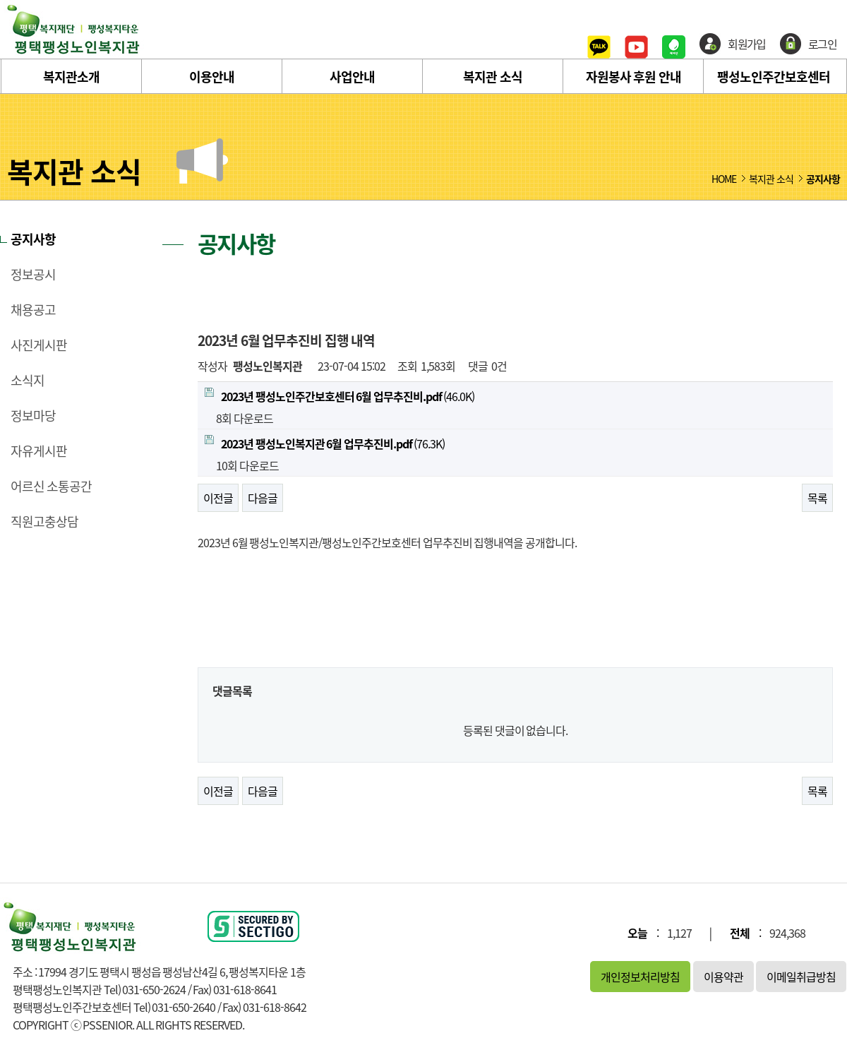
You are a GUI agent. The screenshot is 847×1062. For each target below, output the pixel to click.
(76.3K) (325, 443)
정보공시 (33, 275)
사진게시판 (39, 345)
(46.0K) (339, 396)
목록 (817, 497)
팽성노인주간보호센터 (773, 76)
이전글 (218, 497)
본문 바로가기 (0, 0)
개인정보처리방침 (640, 976)
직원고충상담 (44, 522)
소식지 (27, 381)
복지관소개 (71, 76)
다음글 (262, 497)
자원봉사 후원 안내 (633, 76)
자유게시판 (39, 451)
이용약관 (723, 976)
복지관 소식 (492, 76)
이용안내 (211, 76)
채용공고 (33, 310)
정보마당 (33, 416)
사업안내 (352, 76)
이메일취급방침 (801, 976)
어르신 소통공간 (51, 486)
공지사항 (33, 239)
